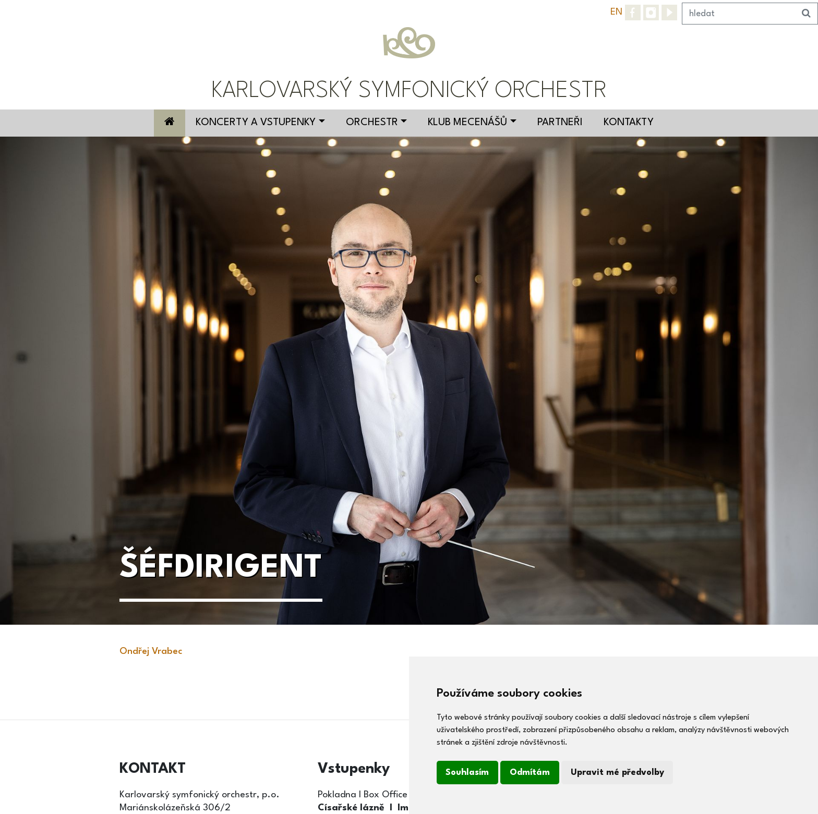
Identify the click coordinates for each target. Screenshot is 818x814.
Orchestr (372, 122)
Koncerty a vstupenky (256, 122)
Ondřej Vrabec (151, 651)
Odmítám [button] (530, 772)
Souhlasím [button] (467, 772)
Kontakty (629, 122)
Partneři (560, 122)
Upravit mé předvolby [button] (617, 772)
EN (616, 12)
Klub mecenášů (467, 122)
